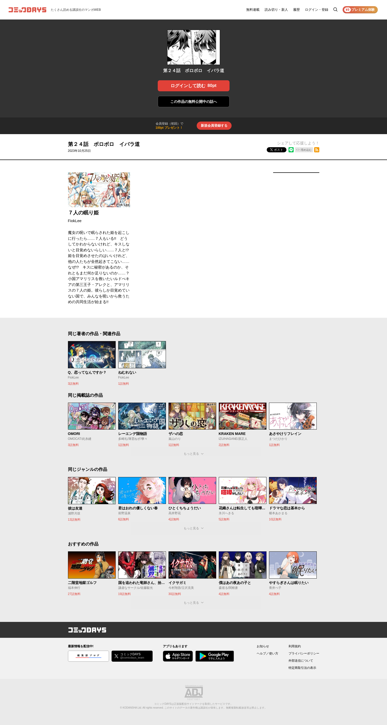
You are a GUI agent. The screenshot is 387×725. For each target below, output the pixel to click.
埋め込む (306, 149)
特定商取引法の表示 (302, 668)
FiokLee (75, 221)
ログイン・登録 (316, 10)
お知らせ (263, 646)
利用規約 (295, 646)
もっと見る (191, 453)
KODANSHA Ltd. (132, 707)
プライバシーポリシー (304, 653)
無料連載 (253, 10)
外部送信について (301, 660)
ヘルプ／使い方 (267, 653)
